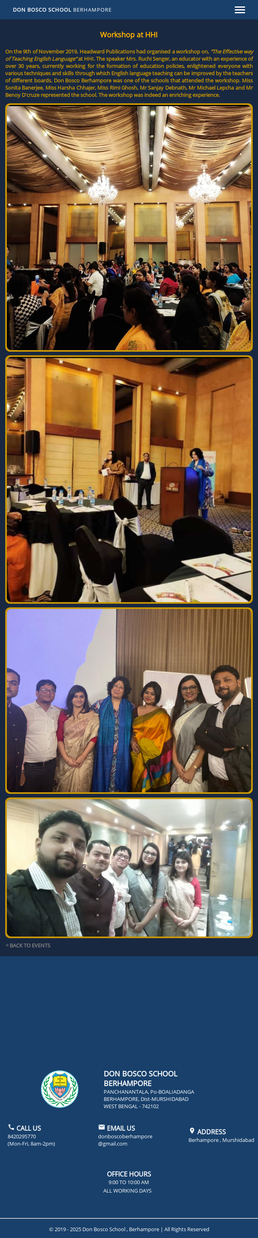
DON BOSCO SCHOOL (62, 9)
